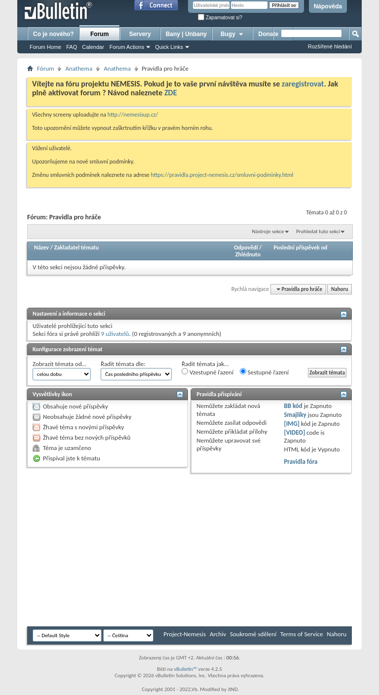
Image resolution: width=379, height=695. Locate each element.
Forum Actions (127, 47)
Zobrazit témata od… (59, 364)
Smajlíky (295, 414)
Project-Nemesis (184, 634)
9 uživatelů (115, 333)
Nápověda (328, 6)
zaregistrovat (303, 83)
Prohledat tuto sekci (318, 231)
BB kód (293, 405)
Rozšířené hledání (330, 46)
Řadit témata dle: (123, 364)
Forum (99, 34)
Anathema (78, 68)
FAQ (71, 47)
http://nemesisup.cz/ (133, 114)
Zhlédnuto (248, 254)
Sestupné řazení (264, 372)
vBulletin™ (185, 669)
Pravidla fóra (300, 461)
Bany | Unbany (186, 34)
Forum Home (45, 47)
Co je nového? (53, 34)
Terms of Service (301, 634)
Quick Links (169, 47)
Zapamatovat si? (220, 17)
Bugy (232, 34)
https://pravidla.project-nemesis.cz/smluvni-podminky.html (222, 174)
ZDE (170, 92)
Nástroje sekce (268, 231)
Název (41, 247)
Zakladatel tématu (76, 247)
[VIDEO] (294, 432)
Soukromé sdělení (253, 634)
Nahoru (339, 289)
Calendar (93, 47)
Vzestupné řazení (207, 372)
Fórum (45, 68)
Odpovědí (246, 247)
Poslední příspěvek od (301, 247)
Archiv (218, 634)
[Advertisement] (203, 550)
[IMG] (292, 423)
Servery (140, 34)
